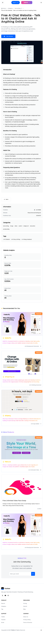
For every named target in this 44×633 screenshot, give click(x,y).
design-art (26, 226)
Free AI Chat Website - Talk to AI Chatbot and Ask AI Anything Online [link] (18, 10)
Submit (25, 606)
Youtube (3, 619)
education (32, 226)
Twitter (3, 616)
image (11, 226)
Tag (2, 609)
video (16, 226)
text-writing (17, 8)
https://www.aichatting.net (34, 212)
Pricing (25, 603)
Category (3, 606)
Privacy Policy (27, 619)
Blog (24, 609)
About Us (25, 616)
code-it (20, 226)
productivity (6, 229)
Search (3, 603)
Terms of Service (27, 622)
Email (2, 622)
